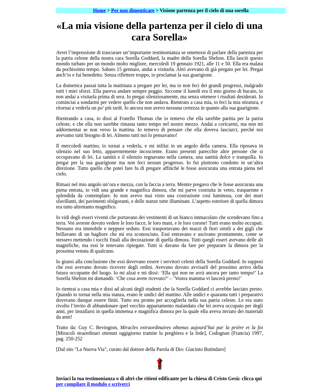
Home (99, 10)
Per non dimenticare (133, 10)
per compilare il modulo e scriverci (93, 384)
